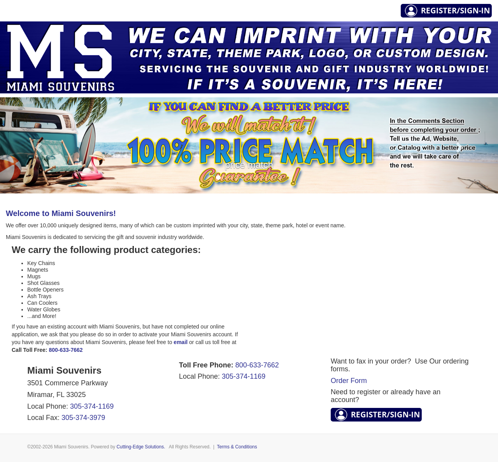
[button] (37, 145)
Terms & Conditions (237, 447)
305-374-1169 (92, 406)
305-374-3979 (83, 418)
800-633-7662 (257, 365)
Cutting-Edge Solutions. (141, 447)
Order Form (349, 381)
